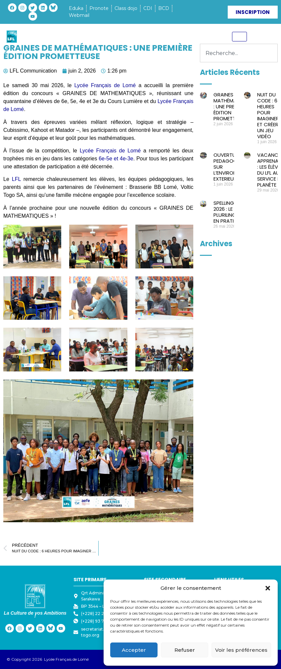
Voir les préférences (241, 650)
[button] (267, 588)
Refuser (184, 650)
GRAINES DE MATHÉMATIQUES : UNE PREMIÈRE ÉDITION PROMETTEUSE (233, 106)
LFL (17, 179)
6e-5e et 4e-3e (116, 158)
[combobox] (239, 53)
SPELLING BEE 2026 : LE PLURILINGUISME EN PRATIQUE (231, 211)
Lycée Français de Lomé (105, 85)
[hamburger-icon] (239, 36)
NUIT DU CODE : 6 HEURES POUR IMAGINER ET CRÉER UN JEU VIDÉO (268, 115)
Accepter (134, 650)
